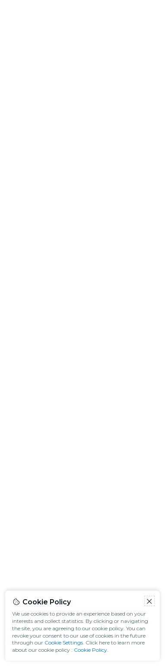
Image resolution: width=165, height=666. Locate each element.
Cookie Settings (63, 642)
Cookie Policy (90, 650)
